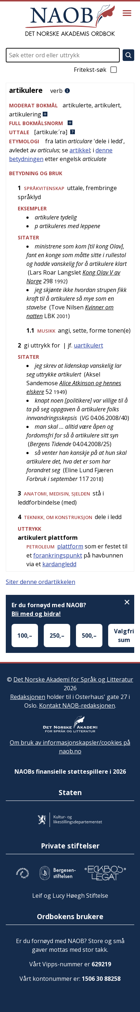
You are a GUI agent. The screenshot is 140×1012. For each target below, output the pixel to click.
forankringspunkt (57, 555)
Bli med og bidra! (36, 614)
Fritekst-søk (96, 69)
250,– (57, 635)
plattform (70, 546)
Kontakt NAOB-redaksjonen (77, 705)
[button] (70, 110)
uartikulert (88, 345)
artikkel (79, 150)
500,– (89, 635)
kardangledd (59, 564)
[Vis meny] (127, 13)
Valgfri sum (124, 635)
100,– (24, 635)
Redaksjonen (27, 697)
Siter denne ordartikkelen (40, 582)
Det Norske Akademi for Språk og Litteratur (73, 679)
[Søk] (128, 55)
